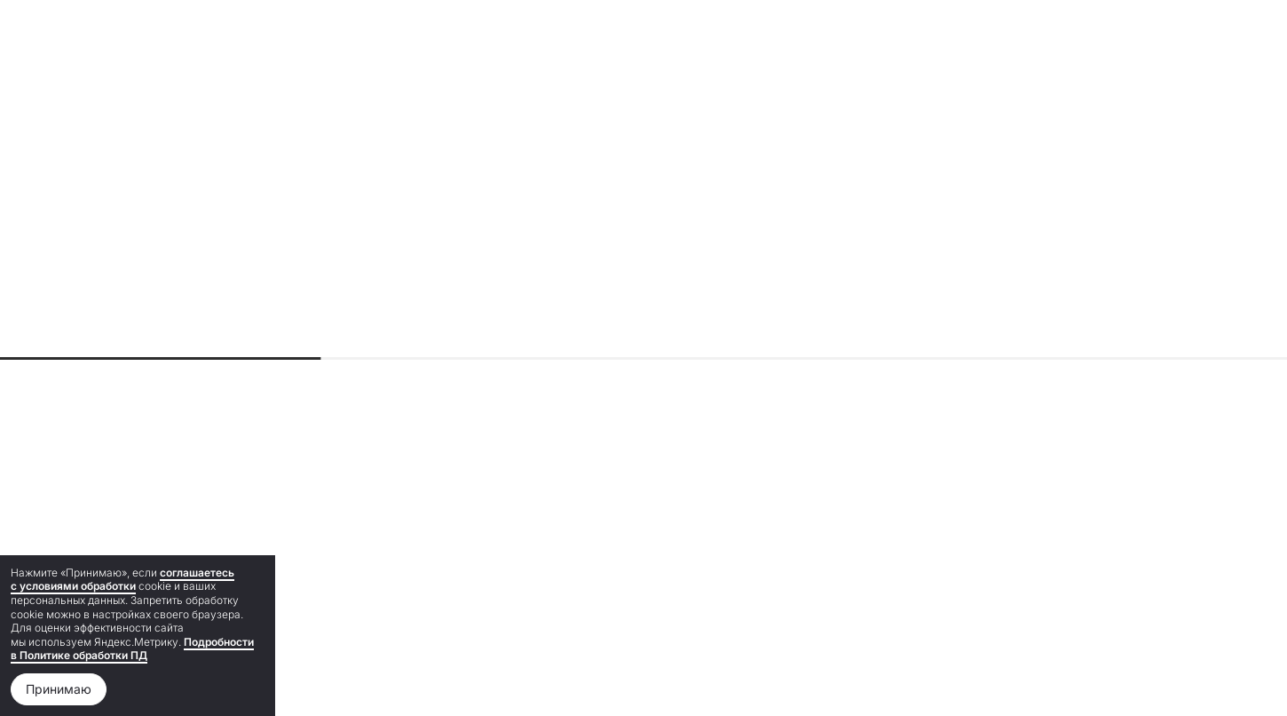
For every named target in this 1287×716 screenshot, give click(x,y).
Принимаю (58, 688)
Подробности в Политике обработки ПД (132, 649)
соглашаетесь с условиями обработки (122, 579)
